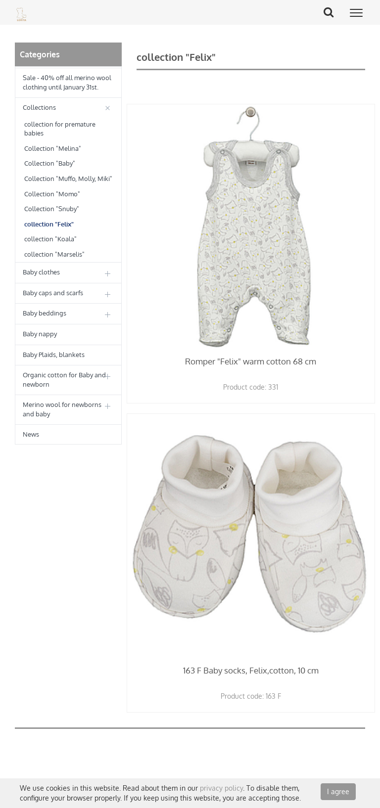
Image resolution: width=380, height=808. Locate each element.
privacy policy (221, 788)
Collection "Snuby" (51, 209)
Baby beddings (44, 313)
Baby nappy (40, 334)
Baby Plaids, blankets (54, 355)
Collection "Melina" (52, 148)
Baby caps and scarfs (53, 293)
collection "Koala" (50, 239)
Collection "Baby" (49, 163)
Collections (39, 107)
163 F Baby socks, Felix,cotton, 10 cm (251, 670)
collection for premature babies (59, 128)
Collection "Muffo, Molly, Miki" (68, 178)
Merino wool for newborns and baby (62, 409)
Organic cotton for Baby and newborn (64, 379)
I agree (338, 791)
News (31, 434)
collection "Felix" (49, 224)
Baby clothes (41, 272)
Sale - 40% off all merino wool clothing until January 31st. (67, 82)
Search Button (332, 12)
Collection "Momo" (52, 194)
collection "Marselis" (54, 254)
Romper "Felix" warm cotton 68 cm (250, 361)
